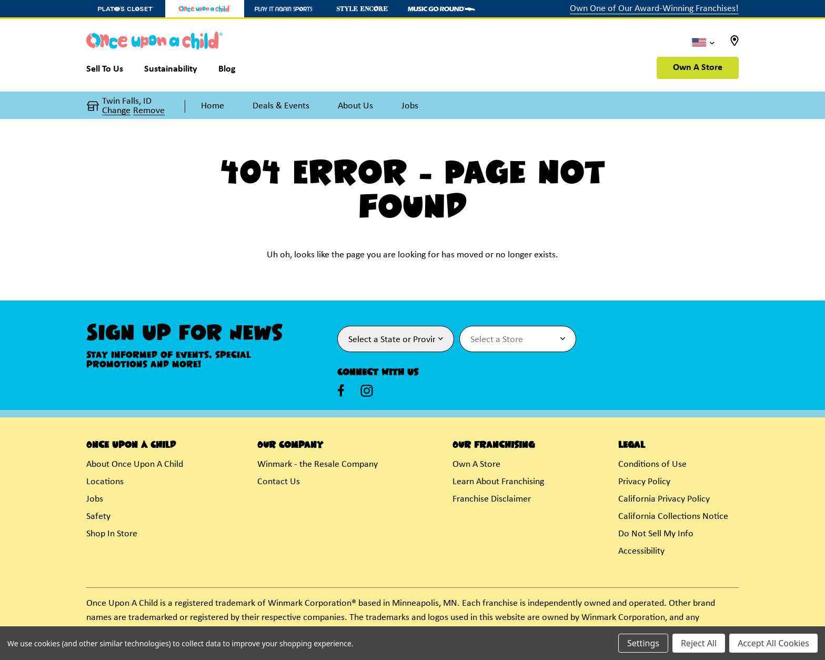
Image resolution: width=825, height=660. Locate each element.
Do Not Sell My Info (655, 534)
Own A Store (697, 68)
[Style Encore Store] (362, 8)
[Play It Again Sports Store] (283, 8)
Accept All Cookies (773, 643)
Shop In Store (111, 534)
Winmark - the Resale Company (317, 464)
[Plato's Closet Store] (125, 8)
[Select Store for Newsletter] (517, 339)
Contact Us (278, 482)
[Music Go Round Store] (441, 8)
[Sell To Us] (110, 71)
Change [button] (116, 111)
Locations (105, 482)
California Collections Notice (673, 517)
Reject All (699, 643)
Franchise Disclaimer (491, 499)
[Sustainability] (171, 71)
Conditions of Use (652, 464)
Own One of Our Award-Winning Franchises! (654, 9)
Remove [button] (149, 111)
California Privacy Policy (664, 499)
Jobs (94, 499)
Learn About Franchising (498, 482)
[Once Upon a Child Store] (204, 8)
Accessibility (641, 551)
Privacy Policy (644, 482)
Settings (643, 643)
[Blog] (227, 71)
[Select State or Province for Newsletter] (395, 339)
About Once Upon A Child (134, 464)
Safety (98, 517)
